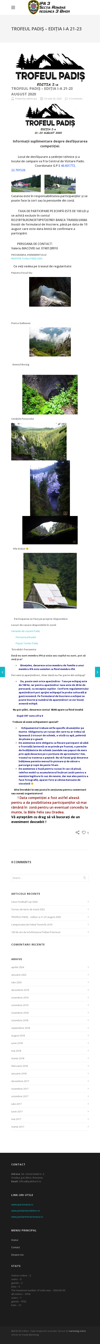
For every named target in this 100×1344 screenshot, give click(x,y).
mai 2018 (16, 1050)
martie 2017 (17, 1126)
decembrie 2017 (20, 1081)
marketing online (77, 1331)
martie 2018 (17, 1058)
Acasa (14, 1240)
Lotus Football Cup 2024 (24, 901)
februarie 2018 (19, 1066)
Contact (15, 1247)
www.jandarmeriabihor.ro (25, 1210)
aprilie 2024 (17, 967)
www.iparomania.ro (22, 1204)
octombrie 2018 (19, 1020)
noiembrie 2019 (19, 997)
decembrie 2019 (20, 990)
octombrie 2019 (19, 1005)
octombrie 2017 (19, 1096)
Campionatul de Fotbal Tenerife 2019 (31, 924)
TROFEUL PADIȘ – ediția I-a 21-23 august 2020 (36, 917)
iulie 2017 (16, 1104)
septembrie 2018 (20, 1028)
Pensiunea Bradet (23, 637)
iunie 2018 (17, 1043)
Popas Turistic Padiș (24, 643)
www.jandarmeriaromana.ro (27, 1216)
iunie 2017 (17, 1111)
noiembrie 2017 (19, 1088)
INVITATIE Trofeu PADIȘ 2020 (26, 258)
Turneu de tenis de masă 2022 (28, 909)
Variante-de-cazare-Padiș (25, 631)
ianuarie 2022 (18, 974)
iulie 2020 (16, 982)
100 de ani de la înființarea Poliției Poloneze (36, 932)
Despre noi (17, 1254)
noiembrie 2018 (19, 1012)
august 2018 (18, 1035)
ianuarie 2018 (18, 1073)
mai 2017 (16, 1119)
